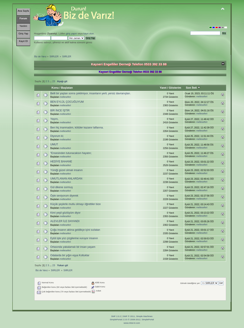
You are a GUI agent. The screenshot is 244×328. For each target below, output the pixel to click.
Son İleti (193, 87)
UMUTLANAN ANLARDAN (66, 178)
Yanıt (163, 87)
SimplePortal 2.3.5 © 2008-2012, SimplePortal (132, 319)
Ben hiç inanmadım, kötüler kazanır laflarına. (77, 127)
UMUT (54, 144)
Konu (55, 87)
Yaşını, (54, 118)
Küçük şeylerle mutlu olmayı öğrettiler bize (75, 204)
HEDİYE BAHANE (61, 161)
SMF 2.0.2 (116, 316)
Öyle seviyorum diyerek (64, 195)
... (51, 81)
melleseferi (65, 97)
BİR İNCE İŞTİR (59, 110)
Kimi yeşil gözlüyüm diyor (65, 212)
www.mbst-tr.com (132, 323)
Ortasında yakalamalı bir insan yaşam (72, 246)
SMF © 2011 (129, 316)
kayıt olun (88, 33)
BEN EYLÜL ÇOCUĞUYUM (67, 101)
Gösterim (175, 87)
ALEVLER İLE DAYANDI (64, 221)
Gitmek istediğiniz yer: (190, 283)
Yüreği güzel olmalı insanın (66, 170)
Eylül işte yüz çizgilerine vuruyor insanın (74, 238)
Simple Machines (144, 316)
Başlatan (67, 87)
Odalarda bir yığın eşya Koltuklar (69, 255)
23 (53, 81)
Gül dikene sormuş (61, 187)
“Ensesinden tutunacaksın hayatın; (70, 153)
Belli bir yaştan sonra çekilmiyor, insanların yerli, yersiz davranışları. (90, 93)
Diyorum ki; (57, 136)
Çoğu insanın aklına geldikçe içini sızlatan (75, 229)
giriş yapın (71, 33)
